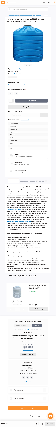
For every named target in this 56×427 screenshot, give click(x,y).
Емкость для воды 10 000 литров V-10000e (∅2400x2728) (37, 287)
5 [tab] (31, 65)
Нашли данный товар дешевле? (16, 84)
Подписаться (36, 325)
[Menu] (3, 2)
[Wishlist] (17, 301)
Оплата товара (26, 329)
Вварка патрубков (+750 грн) (17, 89)
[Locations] (43, 2)
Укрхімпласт (23, 69)
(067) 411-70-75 (28, 344)
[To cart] (38, 309)
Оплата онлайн (18, 162)
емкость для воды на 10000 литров (19, 221)
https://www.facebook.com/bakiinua (23, 377)
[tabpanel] (28, 44)
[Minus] (13, 102)
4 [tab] (29, 65)
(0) (14, 73)
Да (16, 93)
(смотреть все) (25, 120)
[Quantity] (10, 101)
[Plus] (13, 100)
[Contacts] (48, 2)
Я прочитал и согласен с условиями (29, 329)
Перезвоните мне (28, 350)
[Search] (9, 9)
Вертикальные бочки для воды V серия (30, 15)
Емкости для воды (14, 15)
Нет (11, 93)
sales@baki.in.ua (28, 381)
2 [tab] (26, 65)
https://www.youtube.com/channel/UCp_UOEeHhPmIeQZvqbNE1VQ (32, 377)
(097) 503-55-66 (28, 348)
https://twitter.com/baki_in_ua (27, 377)
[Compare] (21, 301)
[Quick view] (13, 301)
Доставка (16, 154)
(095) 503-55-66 (28, 346)
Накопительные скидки (20, 170)
